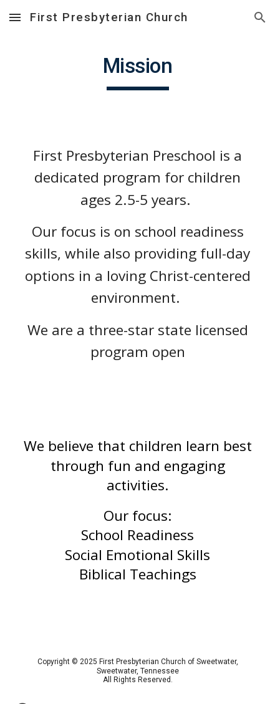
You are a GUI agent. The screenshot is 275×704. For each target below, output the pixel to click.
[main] (137, 71)
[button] (15, 17)
